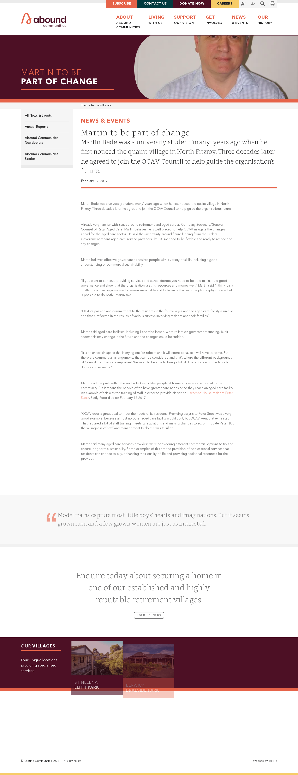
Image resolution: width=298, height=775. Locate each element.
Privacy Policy (72, 761)
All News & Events (38, 115)
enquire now (149, 618)
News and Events (101, 105)
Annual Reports (36, 127)
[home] (43, 20)
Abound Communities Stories (41, 157)
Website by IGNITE (265, 761)
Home (84, 105)
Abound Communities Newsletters (41, 141)
